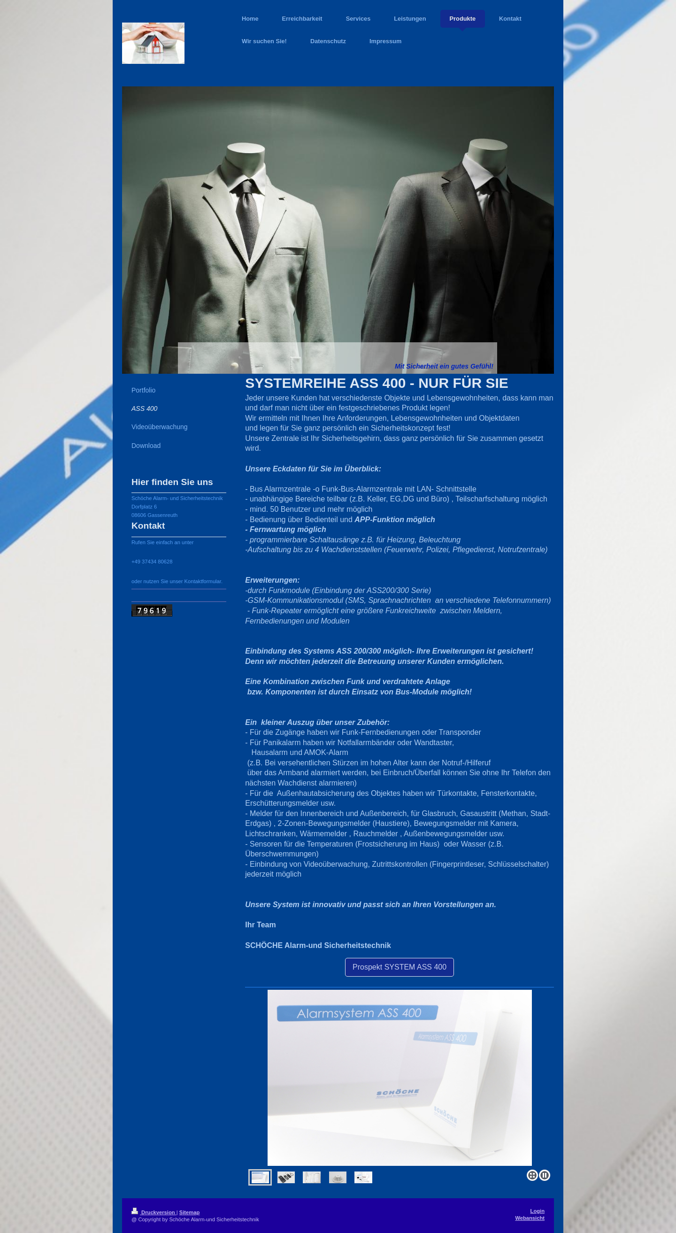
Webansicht (530, 1218)
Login (537, 1211)
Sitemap (189, 1212)
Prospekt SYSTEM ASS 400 (399, 967)
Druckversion (154, 1212)
